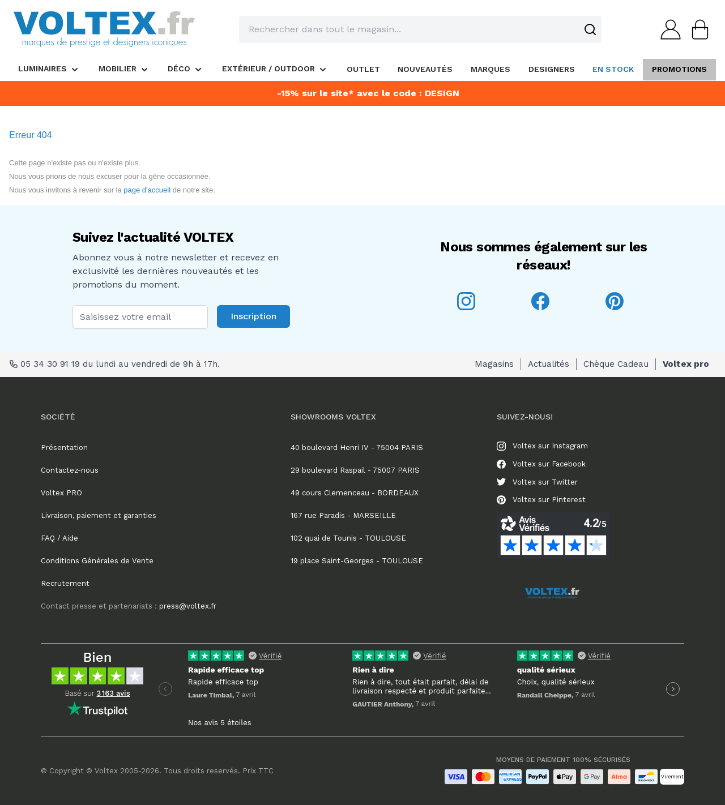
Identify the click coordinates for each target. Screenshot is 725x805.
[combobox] (420, 29)
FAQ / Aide (59, 538)
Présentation (64, 447)
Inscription (253, 316)
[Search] (590, 29)
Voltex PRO (61, 493)
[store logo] (104, 29)
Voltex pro (686, 364)
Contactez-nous (70, 470)
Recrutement (65, 583)
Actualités (548, 364)
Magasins (494, 364)
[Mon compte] (667, 29)
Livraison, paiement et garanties (98, 515)
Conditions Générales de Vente (97, 560)
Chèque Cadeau (616, 364)
